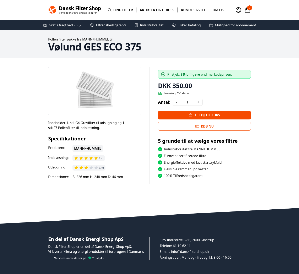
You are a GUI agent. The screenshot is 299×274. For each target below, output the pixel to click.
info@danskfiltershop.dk (190, 251)
